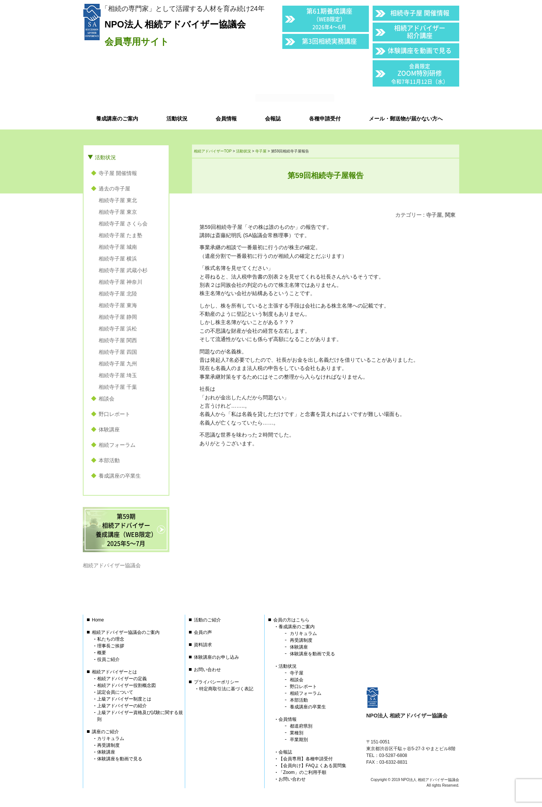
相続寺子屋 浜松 (118, 329)
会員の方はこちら (291, 620)
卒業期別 (299, 739)
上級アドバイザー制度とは (124, 699)
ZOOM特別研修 (419, 73)
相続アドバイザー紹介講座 (419, 31)
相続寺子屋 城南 (118, 247)
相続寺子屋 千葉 (118, 387)
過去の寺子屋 (114, 189)
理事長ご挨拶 (110, 646)
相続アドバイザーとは (114, 672)
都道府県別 (301, 726)
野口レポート (114, 414)
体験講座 (109, 429)
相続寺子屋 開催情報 (419, 12)
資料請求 (203, 644)
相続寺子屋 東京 (118, 212)
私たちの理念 (110, 639)
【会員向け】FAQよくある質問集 (312, 765)
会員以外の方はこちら (407, 98)
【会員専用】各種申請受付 (306, 758)
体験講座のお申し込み (216, 657)
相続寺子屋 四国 (118, 352)
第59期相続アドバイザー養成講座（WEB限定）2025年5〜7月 (126, 530)
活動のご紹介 (207, 620)
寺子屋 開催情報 (118, 173)
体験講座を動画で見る (420, 50)
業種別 (296, 732)
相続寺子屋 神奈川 (120, 282)
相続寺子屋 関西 (118, 340)
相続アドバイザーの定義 (122, 678)
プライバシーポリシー (216, 682)
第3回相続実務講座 (329, 41)
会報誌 (285, 752)
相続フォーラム (117, 445)
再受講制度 (108, 745)
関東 (450, 215)
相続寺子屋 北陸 (118, 294)
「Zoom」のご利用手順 (302, 772)
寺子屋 (434, 215)
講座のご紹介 (105, 731)
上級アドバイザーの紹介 (122, 705)
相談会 (106, 399)
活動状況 (105, 157)
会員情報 (288, 719)
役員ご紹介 (108, 659)
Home (98, 620)
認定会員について (115, 692)
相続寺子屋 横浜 (118, 259)
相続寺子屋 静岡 (118, 317)
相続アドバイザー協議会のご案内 (126, 632)
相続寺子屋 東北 (118, 200)
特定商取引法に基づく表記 (226, 688)
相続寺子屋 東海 (118, 305)
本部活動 (109, 460)
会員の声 (203, 632)
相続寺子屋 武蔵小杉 (123, 270)
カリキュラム (110, 738)
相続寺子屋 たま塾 (120, 235)
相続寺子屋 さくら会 (123, 224)
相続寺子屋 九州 (118, 364)
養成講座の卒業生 (120, 476)
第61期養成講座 (329, 18)
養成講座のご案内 (297, 626)
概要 (101, 652)
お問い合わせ (207, 669)
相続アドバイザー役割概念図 (126, 685)
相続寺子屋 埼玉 (118, 375)
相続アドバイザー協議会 (112, 565)
